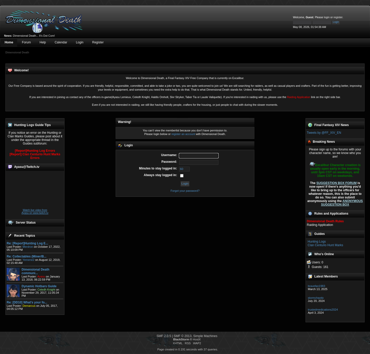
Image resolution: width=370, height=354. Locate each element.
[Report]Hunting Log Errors (35, 150)
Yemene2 (28, 259)
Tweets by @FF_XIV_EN (324, 133)
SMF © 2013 (182, 336)
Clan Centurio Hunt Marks (325, 245)
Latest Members (326, 276)
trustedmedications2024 (323, 309)
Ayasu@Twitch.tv (26, 167)
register (338, 17)
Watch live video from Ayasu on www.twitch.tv (35, 211)
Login (79, 42)
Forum (26, 42)
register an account (183, 134)
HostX (197, 339)
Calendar (61, 42)
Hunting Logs (317, 241)
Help (43, 42)
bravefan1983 (316, 286)
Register (98, 42)
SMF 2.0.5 (163, 336)
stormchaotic (316, 297)
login (327, 17)
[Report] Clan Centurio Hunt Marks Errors (35, 156)
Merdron (28, 246)
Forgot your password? (185, 190)
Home (9, 42)
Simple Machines (205, 336)
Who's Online (324, 254)
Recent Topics (24, 235)
